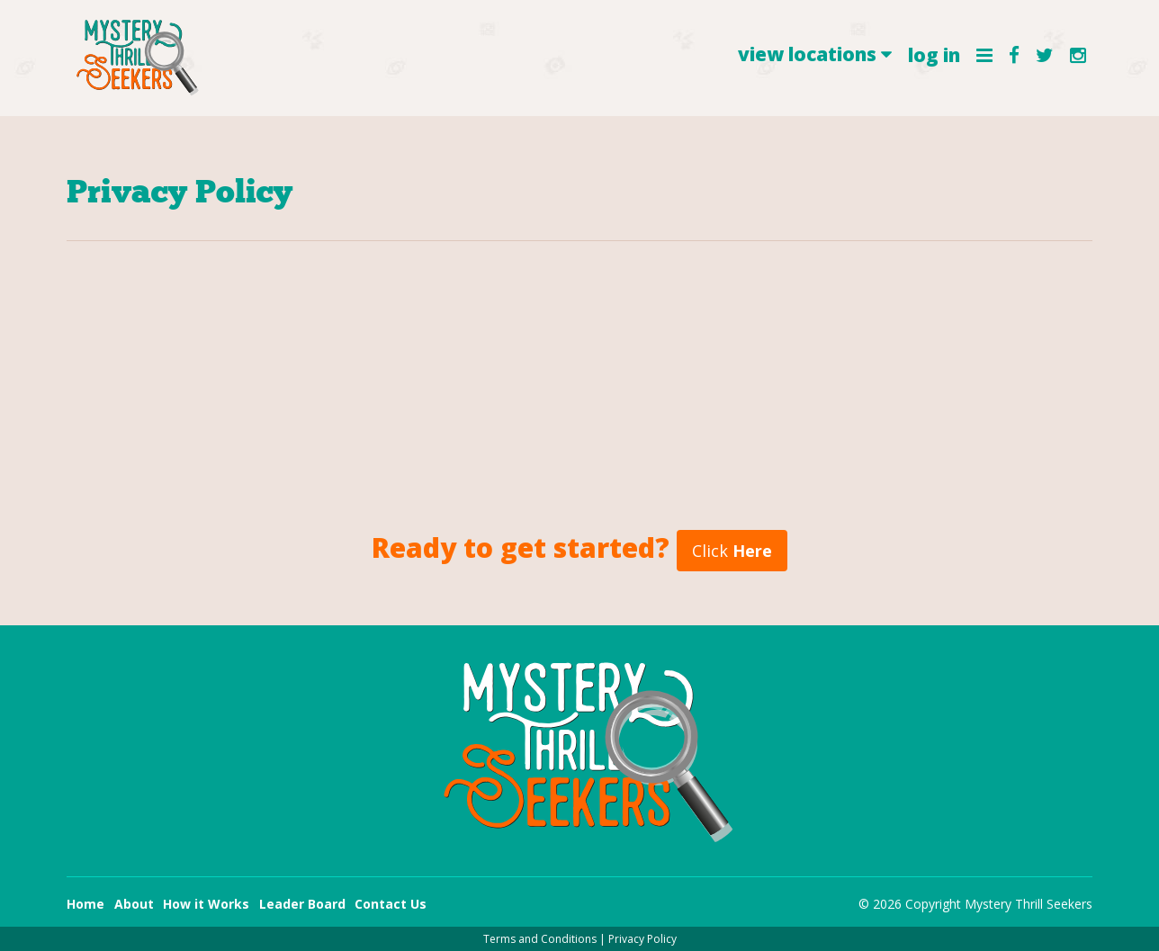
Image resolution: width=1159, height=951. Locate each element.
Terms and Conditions (540, 939)
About (134, 903)
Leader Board (302, 903)
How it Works (206, 903)
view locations (815, 54)
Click (732, 550)
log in (934, 54)
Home (85, 903)
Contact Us (391, 903)
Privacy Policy (642, 939)
